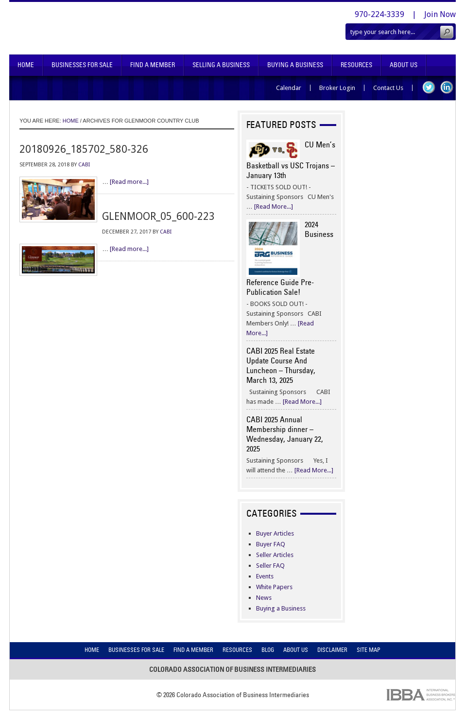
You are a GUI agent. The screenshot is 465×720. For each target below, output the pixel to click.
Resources (356, 65)
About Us (403, 65)
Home (25, 65)
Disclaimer (332, 649)
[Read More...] (273, 206)
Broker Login (337, 88)
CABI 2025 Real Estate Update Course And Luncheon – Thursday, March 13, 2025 (280, 365)
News (264, 597)
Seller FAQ (270, 565)
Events (265, 576)
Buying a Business (281, 608)
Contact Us (388, 88)
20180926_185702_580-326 (83, 149)
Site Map (368, 649)
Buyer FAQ (270, 544)
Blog (267, 649)
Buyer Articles (275, 533)
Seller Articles (274, 554)
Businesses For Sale (82, 65)
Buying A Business (295, 65)
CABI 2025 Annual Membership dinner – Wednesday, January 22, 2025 (284, 433)
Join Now (440, 14)
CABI (84, 165)
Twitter (428, 87)
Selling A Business (221, 65)
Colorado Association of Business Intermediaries (125, 28)
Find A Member (152, 65)
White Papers (274, 587)
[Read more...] (129, 181)
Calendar (288, 88)
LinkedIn (446, 87)
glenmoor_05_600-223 (158, 216)
